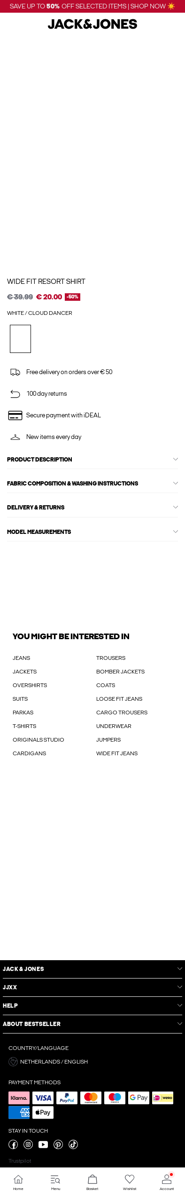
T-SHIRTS (24, 726)
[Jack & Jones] (92, 27)
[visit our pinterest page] (58, 1147)
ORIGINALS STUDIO (38, 739)
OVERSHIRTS (30, 685)
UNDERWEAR (113, 726)
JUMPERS (108, 739)
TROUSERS (110, 658)
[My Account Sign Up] (92, 868)
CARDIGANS (29, 753)
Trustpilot (19, 1161)
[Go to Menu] (55, 1182)
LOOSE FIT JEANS (119, 699)
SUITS (20, 699)
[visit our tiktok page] (73, 1147)
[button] (92, 1061)
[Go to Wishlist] (129, 1182)
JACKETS (25, 671)
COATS (105, 685)
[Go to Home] (18, 1182)
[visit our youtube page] (43, 1147)
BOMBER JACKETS (120, 671)
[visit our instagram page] (28, 1147)
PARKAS (23, 712)
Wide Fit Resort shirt (46, 281)
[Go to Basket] (92, 1182)
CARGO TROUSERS (121, 712)
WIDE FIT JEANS (117, 753)
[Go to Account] (166, 1182)
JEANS (21, 658)
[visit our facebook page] (13, 1147)
